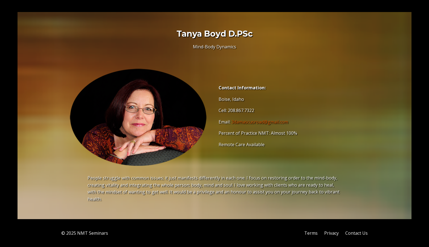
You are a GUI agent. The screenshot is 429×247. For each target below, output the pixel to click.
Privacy (331, 233)
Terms (311, 233)
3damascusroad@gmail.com (259, 122)
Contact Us (356, 233)
